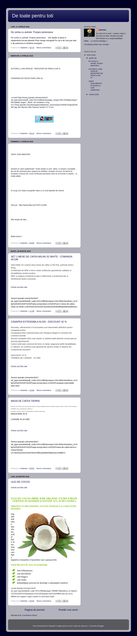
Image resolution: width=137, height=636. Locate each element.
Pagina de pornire (35, 609)
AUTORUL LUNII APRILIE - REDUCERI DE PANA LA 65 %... (96, 73)
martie (91, 94)
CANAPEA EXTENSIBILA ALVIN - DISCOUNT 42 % (39, 321)
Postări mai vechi (68, 609)
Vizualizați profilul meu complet (96, 44)
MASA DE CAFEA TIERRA (25, 401)
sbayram (84, 626)
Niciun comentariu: (44, 48)
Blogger (101, 626)
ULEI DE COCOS (20, 482)
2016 (89, 55)
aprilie (91, 58)
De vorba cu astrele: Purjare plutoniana (32, 32)
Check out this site (19, 287)
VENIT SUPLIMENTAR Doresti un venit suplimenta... (95, 85)
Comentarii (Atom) (29, 615)
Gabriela (102, 30)
